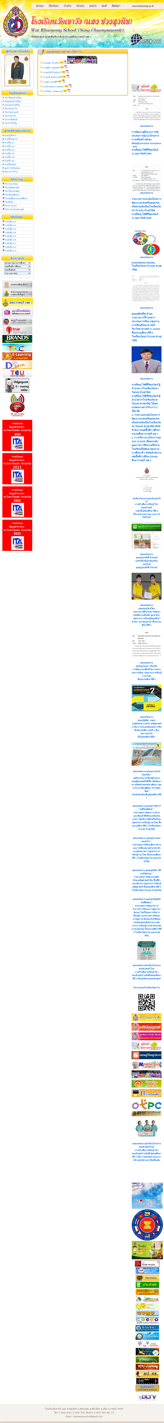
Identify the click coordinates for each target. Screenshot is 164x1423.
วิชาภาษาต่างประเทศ (14, 209)
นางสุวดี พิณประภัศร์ (52, 77)
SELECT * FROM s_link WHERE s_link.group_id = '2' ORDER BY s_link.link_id (17, 266)
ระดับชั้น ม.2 (10, 247)
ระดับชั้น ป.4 (10, 232)
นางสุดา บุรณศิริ (50, 82)
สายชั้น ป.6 (9, 161)
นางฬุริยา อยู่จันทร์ (51, 68)
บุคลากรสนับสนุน (12, 168)
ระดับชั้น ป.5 (10, 236)
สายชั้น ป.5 (9, 157)
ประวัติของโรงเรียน (13, 98)
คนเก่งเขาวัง (10, 116)
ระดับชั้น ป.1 (10, 221)
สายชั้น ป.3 (9, 150)
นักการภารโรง (11, 171)
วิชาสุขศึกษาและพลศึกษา (16, 198)
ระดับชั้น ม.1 (10, 243)
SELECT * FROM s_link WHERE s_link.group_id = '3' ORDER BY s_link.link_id (17, 269)
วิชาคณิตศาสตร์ (12, 187)
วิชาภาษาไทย (11, 184)
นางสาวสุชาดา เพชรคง (53, 86)
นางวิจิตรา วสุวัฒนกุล (53, 91)
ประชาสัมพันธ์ (11, 119)
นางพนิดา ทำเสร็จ (51, 63)
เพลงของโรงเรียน (12, 105)
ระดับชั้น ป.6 (10, 240)
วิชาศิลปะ (9, 202)
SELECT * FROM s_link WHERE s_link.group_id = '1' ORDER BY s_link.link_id (17, 262)
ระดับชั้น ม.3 (10, 250)
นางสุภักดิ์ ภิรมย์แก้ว (52, 72)
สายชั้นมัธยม (10, 164)
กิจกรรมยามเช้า (12, 112)
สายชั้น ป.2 (9, 146)
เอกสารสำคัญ (11, 123)
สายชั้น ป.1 (9, 142)
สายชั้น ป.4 (9, 153)
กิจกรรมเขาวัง (11, 108)
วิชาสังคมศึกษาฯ (12, 195)
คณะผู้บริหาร (10, 135)
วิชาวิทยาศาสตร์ (12, 191)
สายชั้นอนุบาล (11, 139)
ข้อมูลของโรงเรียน (13, 101)
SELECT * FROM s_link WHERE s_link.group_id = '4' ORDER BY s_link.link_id (17, 273)
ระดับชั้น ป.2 (10, 225)
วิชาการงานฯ (11, 206)
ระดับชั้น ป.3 (10, 229)
